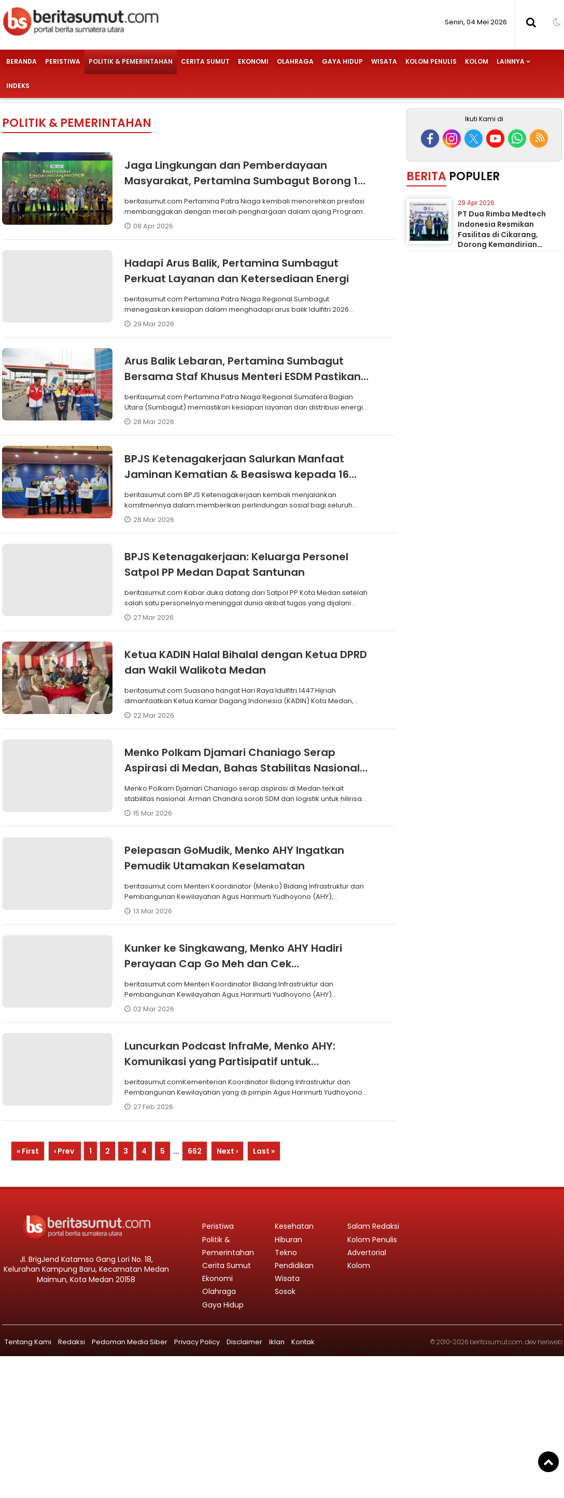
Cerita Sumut (205, 61)
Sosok (285, 1291)
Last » (264, 1151)
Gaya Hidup (342, 61)
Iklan (277, 1342)
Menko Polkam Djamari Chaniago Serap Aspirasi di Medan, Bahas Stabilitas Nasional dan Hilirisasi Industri (242, 768)
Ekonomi (253, 61)
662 (195, 1151)
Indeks (18, 85)
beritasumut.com (496, 1341)
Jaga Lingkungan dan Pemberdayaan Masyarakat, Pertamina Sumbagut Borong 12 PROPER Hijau (244, 180)
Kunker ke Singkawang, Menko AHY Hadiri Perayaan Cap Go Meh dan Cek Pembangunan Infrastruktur (233, 963)
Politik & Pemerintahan (131, 61)
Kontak (303, 1342)
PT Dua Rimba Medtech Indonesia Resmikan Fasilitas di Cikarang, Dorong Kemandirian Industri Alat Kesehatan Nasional (503, 239)
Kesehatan (294, 1226)
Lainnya (511, 61)
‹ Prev (65, 1151)
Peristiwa (62, 61)
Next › (227, 1151)
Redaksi (71, 1342)
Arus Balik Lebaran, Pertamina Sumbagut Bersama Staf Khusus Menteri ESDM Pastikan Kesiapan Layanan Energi (242, 376)
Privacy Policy (197, 1342)
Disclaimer (244, 1342)
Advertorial (366, 1252)
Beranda (21, 61)
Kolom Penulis (431, 61)
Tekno (286, 1252)
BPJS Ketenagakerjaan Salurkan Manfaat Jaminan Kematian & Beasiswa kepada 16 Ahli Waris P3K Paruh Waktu (236, 474)
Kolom (476, 61)
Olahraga (295, 61)
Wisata (384, 61)
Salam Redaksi (373, 1226)
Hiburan (288, 1239)
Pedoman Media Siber (129, 1342)
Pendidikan (294, 1265)
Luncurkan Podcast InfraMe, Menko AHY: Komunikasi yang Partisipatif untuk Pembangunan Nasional (229, 1061)
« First (28, 1151)
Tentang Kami (28, 1342)
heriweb (550, 1341)
